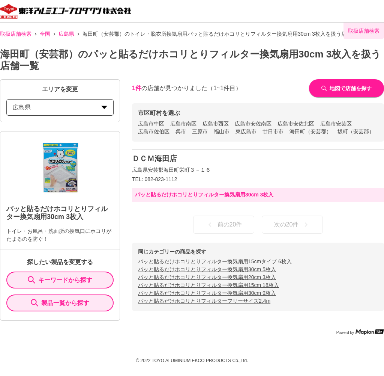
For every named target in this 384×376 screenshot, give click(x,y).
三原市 (200, 131)
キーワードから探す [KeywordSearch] (60, 280)
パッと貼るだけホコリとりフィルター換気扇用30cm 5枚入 (207, 269)
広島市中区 (151, 124)
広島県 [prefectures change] (60, 107)
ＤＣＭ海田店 (154, 158)
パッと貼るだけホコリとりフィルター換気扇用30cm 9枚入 (207, 293)
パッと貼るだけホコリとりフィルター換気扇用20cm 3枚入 (207, 277)
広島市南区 (183, 124)
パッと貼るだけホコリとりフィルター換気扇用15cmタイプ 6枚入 (215, 261)
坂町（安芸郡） (356, 131)
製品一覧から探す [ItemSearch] (60, 303)
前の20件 (224, 224)
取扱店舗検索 (16, 34)
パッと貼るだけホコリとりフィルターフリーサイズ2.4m (204, 301)
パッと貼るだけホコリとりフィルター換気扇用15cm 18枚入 (208, 285)
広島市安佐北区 (296, 124)
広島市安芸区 (336, 124)
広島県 (66, 34)
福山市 (222, 131)
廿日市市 (273, 131)
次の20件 (292, 224)
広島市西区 (215, 124)
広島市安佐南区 (253, 124)
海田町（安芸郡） (311, 131)
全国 (45, 34)
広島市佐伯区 (154, 131)
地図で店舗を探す (346, 88)
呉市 (181, 131)
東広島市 (246, 131)
